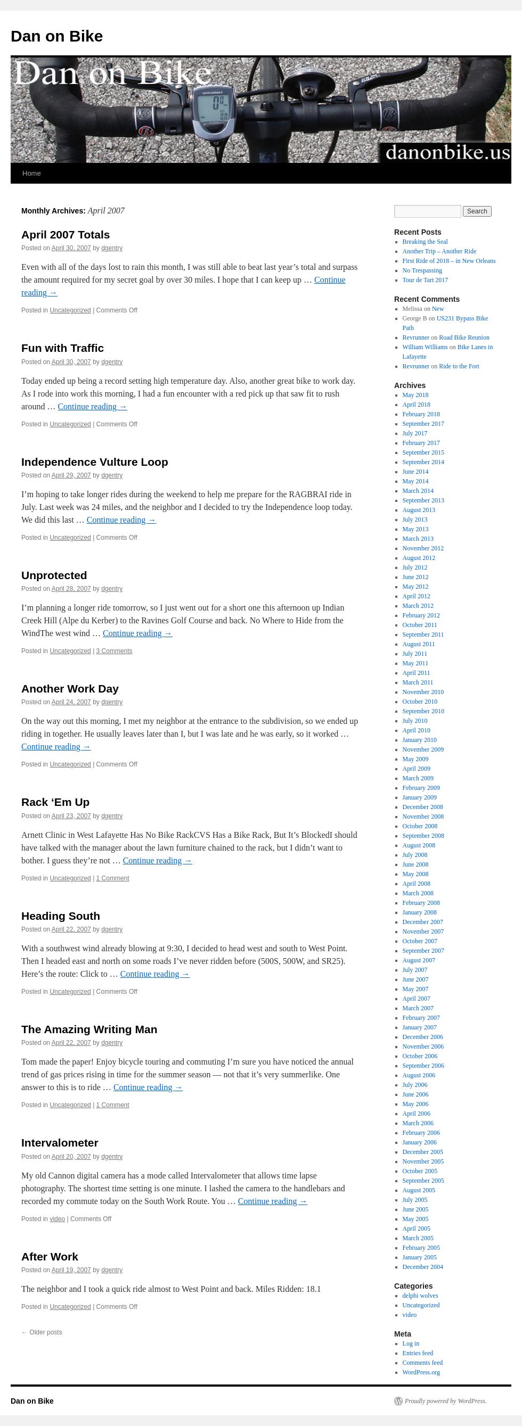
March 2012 (418, 605)
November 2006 (423, 1046)
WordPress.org (421, 1372)
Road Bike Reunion (464, 337)
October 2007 (420, 941)
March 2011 (418, 682)
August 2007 (419, 960)
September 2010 (423, 711)
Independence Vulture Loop (94, 462)
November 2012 (423, 548)
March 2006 (418, 1123)
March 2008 (418, 893)
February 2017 (421, 443)
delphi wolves (420, 1295)
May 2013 (416, 529)
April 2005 (416, 1228)
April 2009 (416, 768)
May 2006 (416, 1104)
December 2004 (423, 1267)
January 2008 (420, 912)
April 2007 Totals (65, 234)
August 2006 (419, 1075)
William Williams (425, 347)
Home (31, 173)
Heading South (60, 916)
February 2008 (421, 902)
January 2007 (420, 1027)
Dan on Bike (57, 36)
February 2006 (421, 1132)
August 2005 (419, 1190)
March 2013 (418, 538)
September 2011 (423, 634)
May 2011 (416, 663)
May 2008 (416, 874)
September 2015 (423, 452)
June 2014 (416, 471)
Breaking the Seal (425, 241)
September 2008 (423, 835)
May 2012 (416, 586)
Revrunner (416, 337)
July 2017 (415, 433)
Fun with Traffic (62, 348)
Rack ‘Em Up (55, 802)
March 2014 (418, 490)
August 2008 (419, 845)
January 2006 (420, 1142)
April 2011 (416, 673)
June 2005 (416, 1209)
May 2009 (416, 759)
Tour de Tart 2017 (425, 280)
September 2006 (423, 1065)
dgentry (112, 248)
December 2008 (423, 807)
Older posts (41, 1332)
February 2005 (421, 1247)
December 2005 (423, 1152)
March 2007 (418, 1008)
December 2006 (423, 1037)
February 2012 (421, 615)
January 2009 (420, 797)
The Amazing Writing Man (89, 1029)
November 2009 (423, 749)
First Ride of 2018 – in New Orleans (449, 261)
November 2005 (423, 1161)
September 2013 (423, 500)
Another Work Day (70, 688)
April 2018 (416, 404)
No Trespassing (422, 270)
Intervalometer (60, 1142)
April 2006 (416, 1113)
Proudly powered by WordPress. (446, 1401)
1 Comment (112, 878)
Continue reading (92, 406)
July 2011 (415, 653)
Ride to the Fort (459, 366)
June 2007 (416, 979)
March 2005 (418, 1238)
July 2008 (415, 855)
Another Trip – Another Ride (440, 251)
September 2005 (423, 1180)
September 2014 (423, 462)
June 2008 (416, 864)
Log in (411, 1343)
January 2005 (420, 1257)
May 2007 (416, 989)
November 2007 (423, 931)
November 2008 (423, 816)
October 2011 (420, 625)
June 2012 (416, 577)
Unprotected (54, 575)
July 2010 (415, 720)
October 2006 (420, 1056)
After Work (49, 1256)
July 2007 (415, 970)
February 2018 (421, 414)
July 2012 (415, 567)
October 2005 (420, 1171)
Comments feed (423, 1362)
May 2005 (416, 1219)
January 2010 (420, 740)
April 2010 (416, 730)
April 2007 (416, 998)
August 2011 (419, 644)
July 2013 (415, 519)
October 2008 (420, 826)
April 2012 (416, 596)
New (438, 308)
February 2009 (421, 788)
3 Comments (114, 651)
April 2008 (416, 883)
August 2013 (419, 510)
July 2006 (415, 1085)
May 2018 (416, 395)
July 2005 (415, 1200)
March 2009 (418, 778)
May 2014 (416, 481)
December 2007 (423, 922)
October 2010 (420, 701)
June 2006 (416, 1094)
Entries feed (418, 1353)
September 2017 (423, 423)
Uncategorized (70, 310)
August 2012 (419, 558)
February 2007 (421, 1017)
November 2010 (423, 692)
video (57, 1219)
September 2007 (423, 950)
